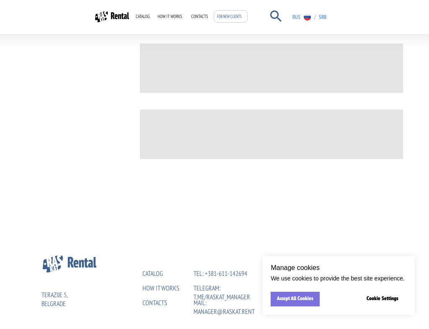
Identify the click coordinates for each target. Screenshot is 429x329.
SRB (322, 17)
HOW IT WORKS (160, 288)
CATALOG (143, 17)
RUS (296, 17)
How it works (170, 17)
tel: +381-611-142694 (220, 274)
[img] (332, 17)
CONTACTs (154, 303)
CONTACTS (199, 17)
